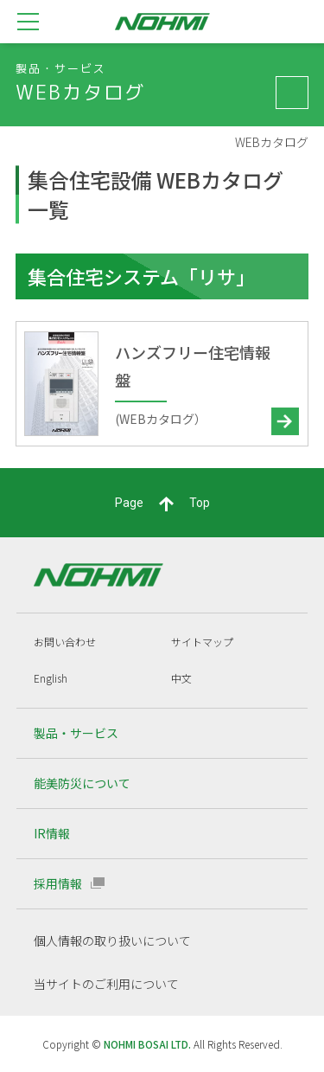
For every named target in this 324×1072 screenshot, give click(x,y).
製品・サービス (76, 732)
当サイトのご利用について (106, 983)
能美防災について (82, 783)
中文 (181, 678)
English (50, 678)
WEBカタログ (271, 142)
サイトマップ (202, 641)
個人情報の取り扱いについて (112, 940)
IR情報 (52, 833)
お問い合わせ (65, 641)
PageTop (162, 503)
